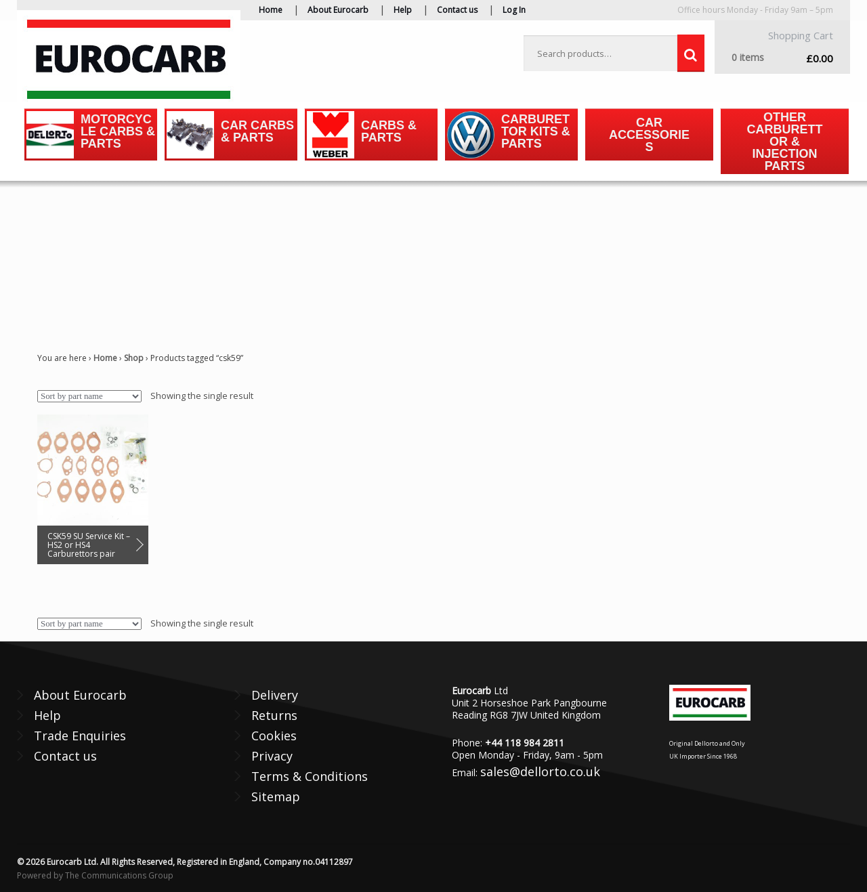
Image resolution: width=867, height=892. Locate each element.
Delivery (274, 695)
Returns (274, 715)
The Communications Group (119, 875)
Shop (134, 358)
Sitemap (275, 796)
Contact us (457, 10)
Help (403, 10)
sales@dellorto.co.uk (540, 771)
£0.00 (782, 58)
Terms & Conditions (309, 776)
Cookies (274, 735)
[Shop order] (89, 396)
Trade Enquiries (80, 735)
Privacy (272, 756)
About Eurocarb (338, 10)
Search (690, 53)
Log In (514, 10)
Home (270, 10)
